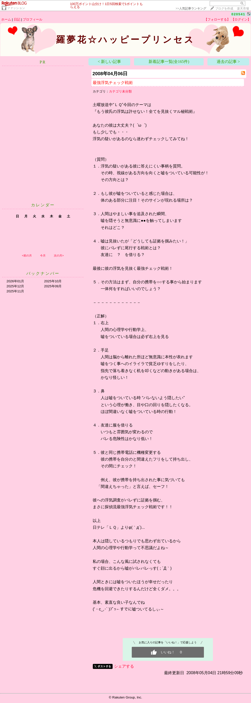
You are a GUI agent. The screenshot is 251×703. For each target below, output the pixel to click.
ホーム (6, 19)
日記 (17, 19)
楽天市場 (243, 8)
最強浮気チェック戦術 (113, 82)
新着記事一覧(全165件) (169, 61)
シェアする (124, 666)
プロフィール (32, 19)
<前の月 (27, 255)
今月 (43, 255)
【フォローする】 (217, 19)
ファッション (16, 8)
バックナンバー (43, 273)
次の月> (59, 255)
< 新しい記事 (109, 61)
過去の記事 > (228, 61)
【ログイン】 (241, 19)
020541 (238, 14)
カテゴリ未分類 (120, 91)
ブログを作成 (224, 8)
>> (191, 8)
